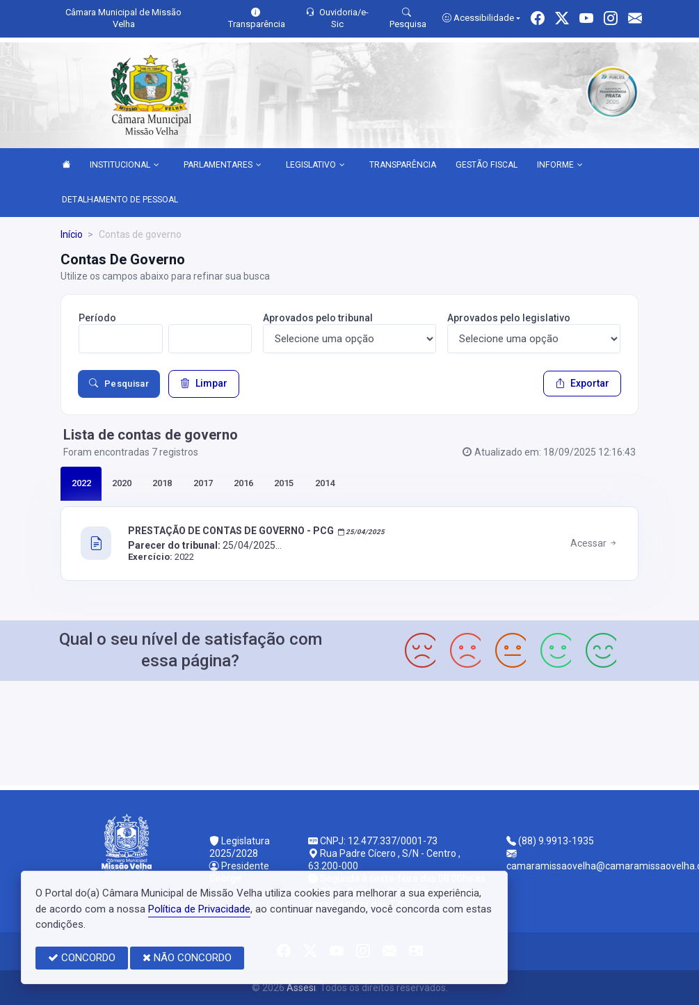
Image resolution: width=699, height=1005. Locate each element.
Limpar (203, 383)
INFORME (560, 165)
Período (97, 317)
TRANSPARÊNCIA (402, 165)
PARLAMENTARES (223, 165)
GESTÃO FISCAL (486, 165)
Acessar (594, 543)
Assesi (301, 987)
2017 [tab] (203, 483)
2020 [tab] (121, 483)
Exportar (582, 383)
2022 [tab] (81, 483)
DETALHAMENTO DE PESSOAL (120, 199)
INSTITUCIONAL (124, 165)
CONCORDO (81, 957)
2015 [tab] (284, 483)
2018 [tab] (162, 483)
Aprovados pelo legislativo (508, 317)
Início (72, 234)
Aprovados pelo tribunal (318, 317)
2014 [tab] (325, 483)
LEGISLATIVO (315, 165)
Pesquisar (119, 384)
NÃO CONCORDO (187, 957)
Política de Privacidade (199, 909)
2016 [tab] (243, 483)
